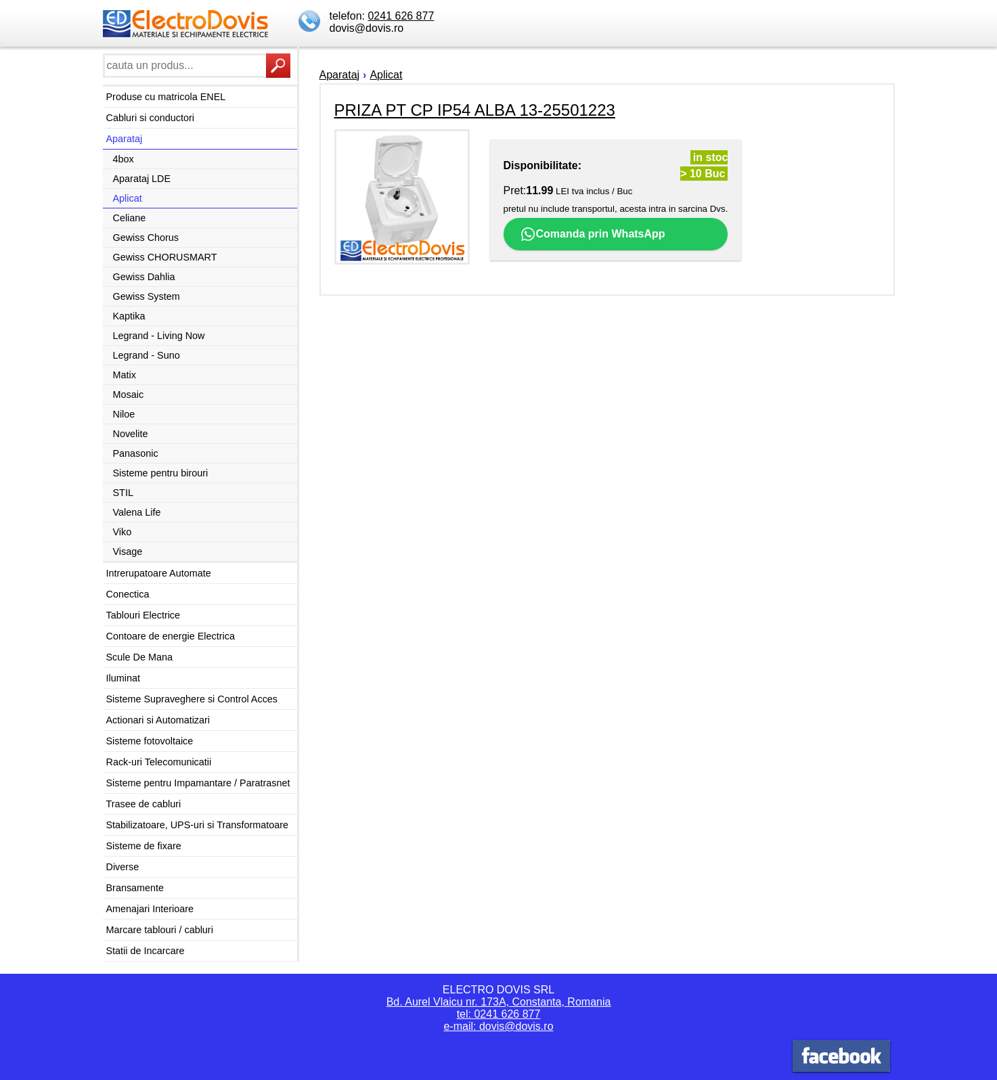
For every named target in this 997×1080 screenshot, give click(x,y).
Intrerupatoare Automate (158, 573)
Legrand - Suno (146, 355)
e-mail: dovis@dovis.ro (498, 1026)
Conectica (128, 594)
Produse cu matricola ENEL (166, 96)
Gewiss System (146, 296)
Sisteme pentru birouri (160, 473)
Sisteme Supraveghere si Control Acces (192, 699)
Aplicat (127, 198)
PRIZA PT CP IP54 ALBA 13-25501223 (474, 110)
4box (123, 159)
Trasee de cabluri (143, 803)
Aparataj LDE (142, 178)
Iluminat (123, 678)
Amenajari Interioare (150, 908)
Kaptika (129, 316)
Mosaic (128, 394)
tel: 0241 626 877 (499, 1014)
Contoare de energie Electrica (170, 636)
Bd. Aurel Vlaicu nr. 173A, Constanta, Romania (498, 1002)
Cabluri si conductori (150, 117)
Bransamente (135, 887)
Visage (128, 551)
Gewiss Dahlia (144, 276)
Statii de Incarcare (145, 950)
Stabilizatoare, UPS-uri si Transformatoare (197, 824)
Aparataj (124, 138)
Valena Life (137, 512)
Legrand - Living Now (159, 335)
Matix (124, 374)
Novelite (130, 433)
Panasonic (135, 453)
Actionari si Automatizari (158, 720)
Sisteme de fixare (143, 845)
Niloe (124, 414)
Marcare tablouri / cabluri (159, 929)
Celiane (129, 217)
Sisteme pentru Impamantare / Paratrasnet (198, 783)
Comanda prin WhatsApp (592, 234)
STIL (123, 492)
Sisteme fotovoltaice (150, 741)
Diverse (122, 866)
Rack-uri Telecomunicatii (159, 762)
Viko (122, 531)
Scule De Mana (139, 657)
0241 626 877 (401, 16)
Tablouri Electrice (143, 615)
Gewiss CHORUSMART (165, 257)
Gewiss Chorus (146, 237)
